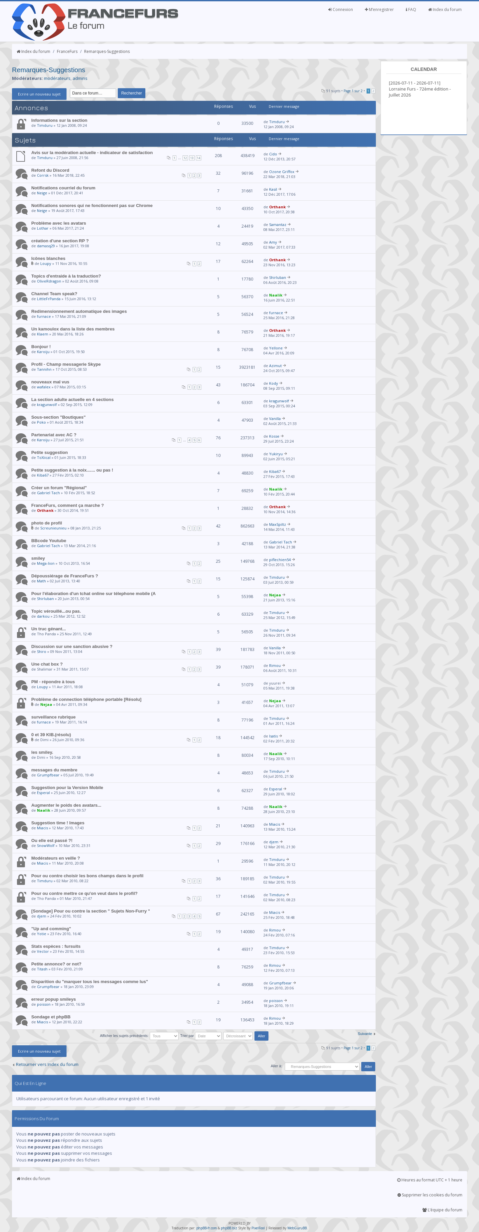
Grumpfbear (48, 774)
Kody (273, 383)
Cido (273, 153)
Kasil (273, 189)
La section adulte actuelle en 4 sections (72, 399)
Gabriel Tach (48, 492)
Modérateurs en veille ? (55, 858)
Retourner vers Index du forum (47, 1064)
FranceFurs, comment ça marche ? (67, 505)
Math (41, 580)
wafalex (44, 386)
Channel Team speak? (54, 293)
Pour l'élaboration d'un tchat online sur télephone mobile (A (93, 593)
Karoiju (43, 351)
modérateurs (57, 78)
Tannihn (44, 369)
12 (185, 158)
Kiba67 (43, 475)
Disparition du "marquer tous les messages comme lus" (89, 981)
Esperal (43, 792)
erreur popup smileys (53, 999)
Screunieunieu (53, 527)
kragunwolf (47, 404)
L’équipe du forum (442, 1210)
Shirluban (277, 277)
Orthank (277, 206)
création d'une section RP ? (60, 240)
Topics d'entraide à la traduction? (66, 276)
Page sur (353, 91)
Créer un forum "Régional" (59, 487)
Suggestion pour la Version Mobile (67, 787)
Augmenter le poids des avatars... (66, 805)
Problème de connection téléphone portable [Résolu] (86, 699)
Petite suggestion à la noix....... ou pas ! (72, 470)
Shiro (41, 651)
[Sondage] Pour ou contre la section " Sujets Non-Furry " (90, 911)
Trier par (201, 1036)
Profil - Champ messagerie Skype (66, 364)
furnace (44, 316)
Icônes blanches (48, 258)
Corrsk (43, 175)
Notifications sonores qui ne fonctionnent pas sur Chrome (92, 205)
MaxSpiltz (277, 524)
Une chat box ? (47, 664)
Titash (42, 968)
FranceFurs (67, 51)
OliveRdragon (49, 281)
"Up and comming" (51, 928)
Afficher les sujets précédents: (139, 1036)
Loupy (45, 263)
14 (198, 158)
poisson (44, 1004)
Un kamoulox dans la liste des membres (73, 328)
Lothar (43, 228)
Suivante (365, 1034)
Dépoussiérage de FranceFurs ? (64, 575)
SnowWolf (46, 845)
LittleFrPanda (49, 298)
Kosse (274, 436)
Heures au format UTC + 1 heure (429, 1180)
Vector (43, 951)
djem (273, 841)
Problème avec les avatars (58, 223)
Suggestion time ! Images (57, 822)
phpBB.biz (229, 1228)
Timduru (45, 125)
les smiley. (42, 752)
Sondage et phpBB (51, 1016)
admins (80, 78)
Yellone (276, 347)
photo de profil (46, 522)
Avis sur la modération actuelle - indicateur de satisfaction (92, 152)
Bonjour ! (41, 346)
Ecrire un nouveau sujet (39, 94)
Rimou (275, 665)
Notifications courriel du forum (63, 187)
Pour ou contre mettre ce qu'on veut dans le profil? (84, 893)
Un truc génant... (48, 628)
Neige (42, 192)
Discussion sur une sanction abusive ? (71, 646)
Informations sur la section (59, 120)
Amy (273, 242)
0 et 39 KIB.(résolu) (51, 734)
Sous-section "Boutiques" (58, 417)
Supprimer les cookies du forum (430, 1195)
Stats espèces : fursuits (55, 946)
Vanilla (275, 418)
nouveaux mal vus (50, 381)
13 (192, 158)
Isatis (273, 735)
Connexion (340, 9)
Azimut (275, 365)
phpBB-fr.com (206, 1228)
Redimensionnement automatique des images (79, 311)
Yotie (41, 933)
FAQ (411, 9)
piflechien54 (280, 559)
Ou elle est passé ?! (52, 840)
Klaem (42, 333)
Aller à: (276, 1066)
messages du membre (54, 769)
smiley (38, 558)
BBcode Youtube (48, 540)
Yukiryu (276, 453)
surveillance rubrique (53, 717)
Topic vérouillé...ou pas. (56, 611)
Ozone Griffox (281, 171)
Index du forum (445, 9)
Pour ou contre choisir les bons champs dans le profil (87, 875)
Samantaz (277, 224)
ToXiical (44, 457)
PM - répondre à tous (53, 681)
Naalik (275, 295)
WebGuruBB (297, 1228)
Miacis (42, 827)
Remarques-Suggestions (107, 51)
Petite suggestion (49, 452)
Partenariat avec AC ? (54, 434)
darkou (43, 616)
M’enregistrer (379, 9)
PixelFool (258, 1228)
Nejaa (275, 594)
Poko (41, 422)
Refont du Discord (50, 170)
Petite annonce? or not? (56, 963)
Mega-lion (46, 563)
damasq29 (46, 245)
